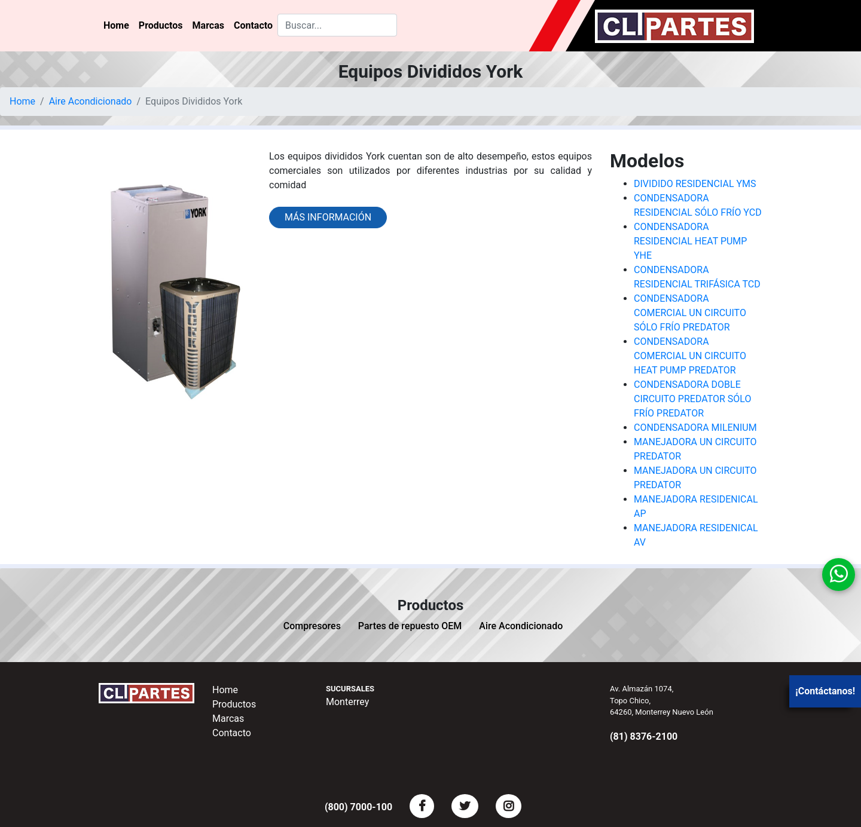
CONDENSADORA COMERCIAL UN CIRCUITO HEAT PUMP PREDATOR (690, 356)
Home (116, 25)
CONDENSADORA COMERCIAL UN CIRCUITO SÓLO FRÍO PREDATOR (690, 313)
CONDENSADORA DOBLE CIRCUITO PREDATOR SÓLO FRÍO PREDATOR (692, 399)
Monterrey (347, 701)
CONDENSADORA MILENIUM (695, 427)
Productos (161, 25)
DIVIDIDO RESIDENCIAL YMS (695, 183)
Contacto (253, 25)
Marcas (208, 25)
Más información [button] (328, 217)
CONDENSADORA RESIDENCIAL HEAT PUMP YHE (690, 241)
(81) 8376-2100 (643, 736)
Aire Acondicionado (90, 101)
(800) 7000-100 (358, 807)
